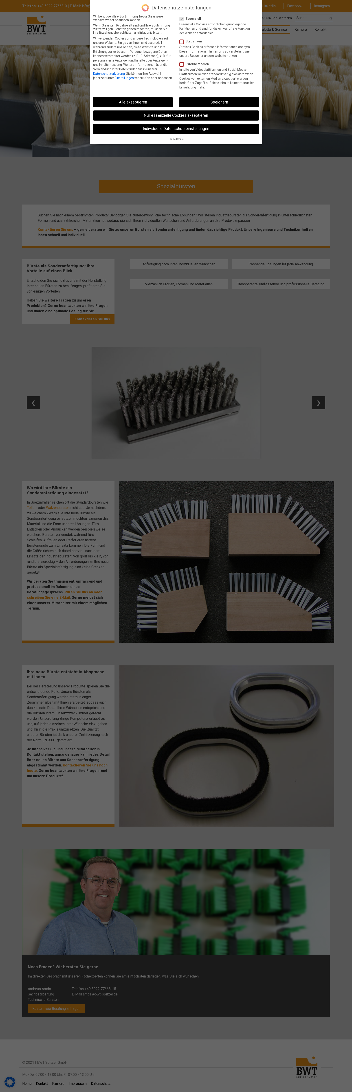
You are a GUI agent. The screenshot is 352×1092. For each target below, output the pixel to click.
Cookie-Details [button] (176, 136)
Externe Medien (196, 62)
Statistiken (192, 39)
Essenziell (192, 16)
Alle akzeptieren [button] (133, 99)
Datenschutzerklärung (109, 71)
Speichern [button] (219, 99)
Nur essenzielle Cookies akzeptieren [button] (176, 113)
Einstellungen (124, 75)
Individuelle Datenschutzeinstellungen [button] (176, 126)
